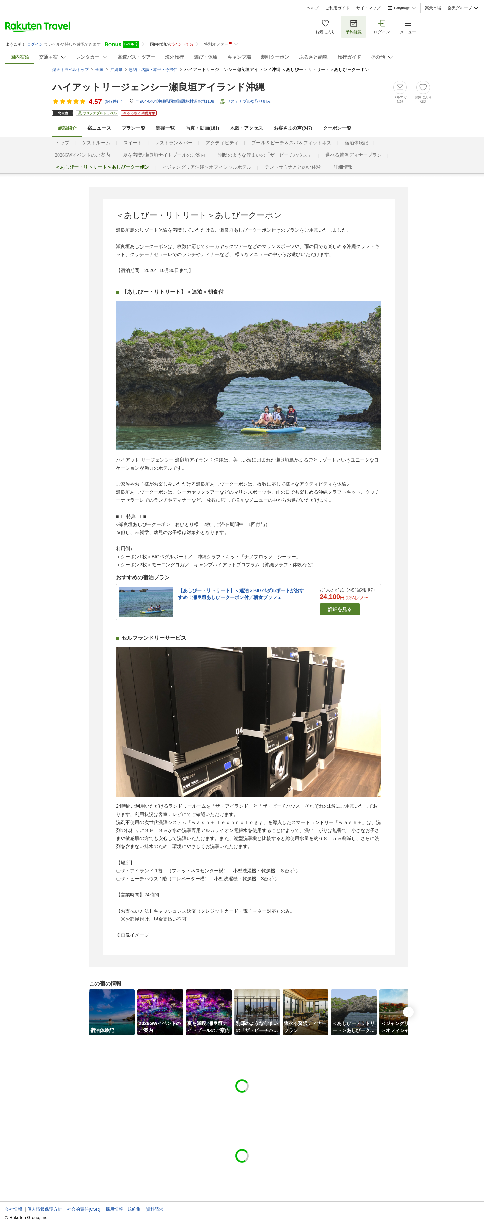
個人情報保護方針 (44, 1209)
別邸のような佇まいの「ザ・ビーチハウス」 (265, 155)
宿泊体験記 (356, 142)
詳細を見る (340, 609)
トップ (62, 142)
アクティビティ (222, 142)
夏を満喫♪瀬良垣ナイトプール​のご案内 (164, 155)
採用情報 (114, 1209)
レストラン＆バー (174, 142)
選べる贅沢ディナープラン (353, 155)
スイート (132, 142)
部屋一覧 (165, 128)
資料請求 (154, 1209)
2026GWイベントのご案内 (82, 155)
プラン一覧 (133, 128)
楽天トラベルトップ (70, 69)
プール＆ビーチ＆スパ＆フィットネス (291, 142)
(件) (114, 101)
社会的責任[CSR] (83, 1209)
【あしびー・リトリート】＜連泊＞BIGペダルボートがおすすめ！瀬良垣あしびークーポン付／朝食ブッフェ (241, 594)
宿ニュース (99, 128)
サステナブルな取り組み (249, 101)
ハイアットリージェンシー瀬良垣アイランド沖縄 (158, 87)
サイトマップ (368, 8)
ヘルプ (313, 8)
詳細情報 (343, 167)
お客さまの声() (293, 128)
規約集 (134, 1209)
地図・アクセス (246, 128)
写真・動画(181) (202, 128)
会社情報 (13, 1209)
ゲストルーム (96, 142)
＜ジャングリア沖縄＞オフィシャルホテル (206, 167)
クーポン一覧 (337, 128)
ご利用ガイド (337, 8)
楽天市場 (433, 8)
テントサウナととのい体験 (293, 167)
